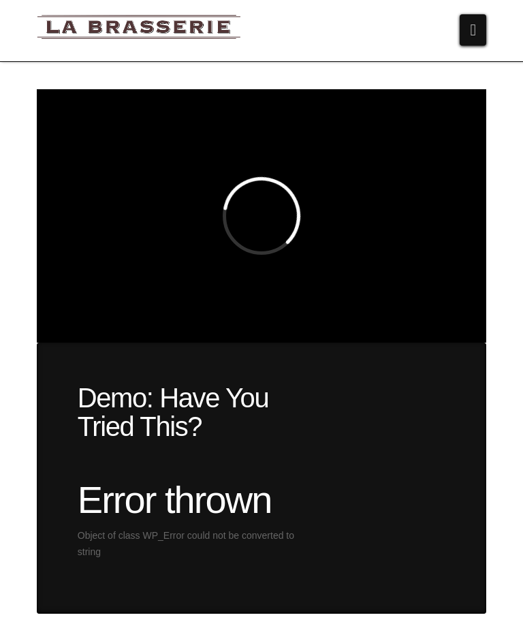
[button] (473, 30)
